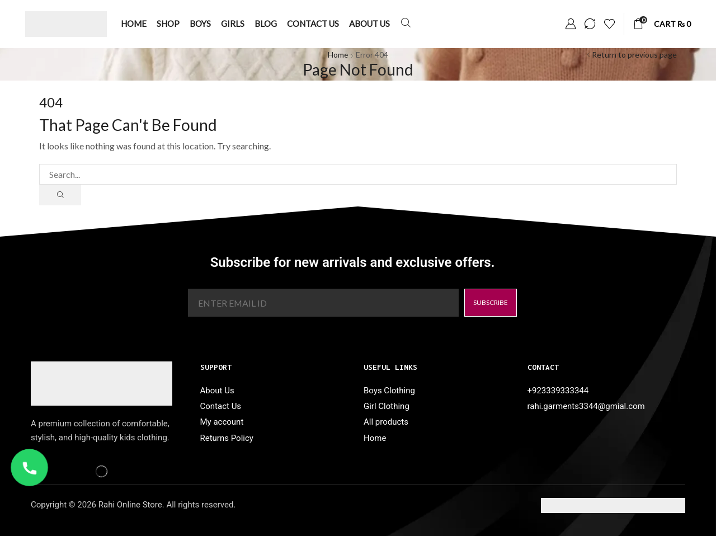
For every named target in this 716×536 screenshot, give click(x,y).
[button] (406, 23)
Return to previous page (634, 54)
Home (338, 54)
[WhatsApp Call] (29, 467)
